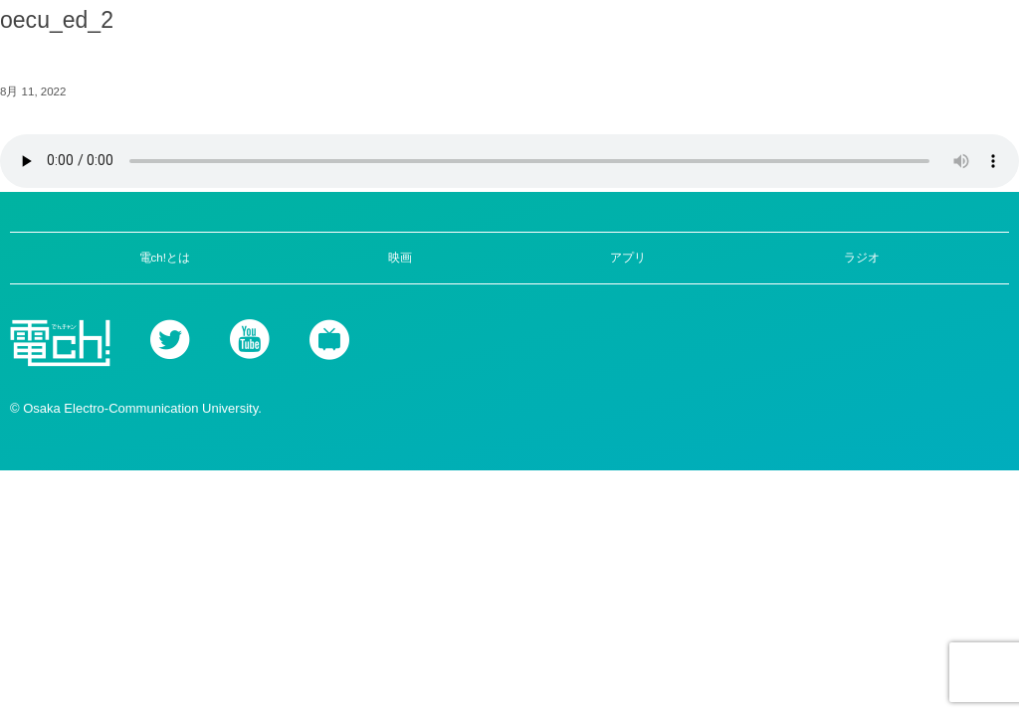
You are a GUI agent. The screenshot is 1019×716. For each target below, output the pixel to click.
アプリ (628, 258)
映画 (400, 258)
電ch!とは (164, 258)
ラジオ (862, 258)
